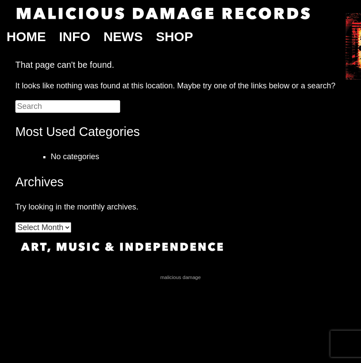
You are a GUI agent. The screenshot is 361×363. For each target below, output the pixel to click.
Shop (174, 36)
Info (74, 36)
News (123, 36)
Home (26, 36)
